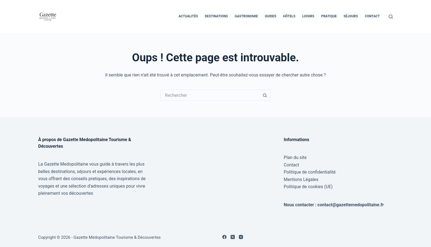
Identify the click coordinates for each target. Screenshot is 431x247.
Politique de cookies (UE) (308, 186)
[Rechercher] (391, 17)
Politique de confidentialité (310, 172)
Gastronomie (246, 16)
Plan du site (295, 157)
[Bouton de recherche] (264, 95)
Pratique (329, 16)
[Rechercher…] (210, 95)
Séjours (351, 16)
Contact (372, 16)
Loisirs (308, 16)
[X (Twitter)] (233, 237)
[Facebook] (224, 237)
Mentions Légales (301, 179)
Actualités (188, 16)
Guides (271, 16)
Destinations (216, 16)
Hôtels (289, 16)
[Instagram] (241, 237)
